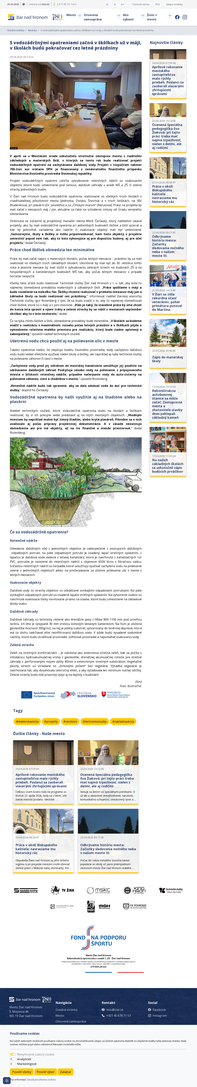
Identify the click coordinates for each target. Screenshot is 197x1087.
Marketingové (27, 1064)
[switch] (13, 1059)
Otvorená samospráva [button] (93, 17)
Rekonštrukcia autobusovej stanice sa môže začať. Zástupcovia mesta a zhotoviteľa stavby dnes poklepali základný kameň (167, 404)
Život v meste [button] (152, 17)
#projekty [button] (51, 722)
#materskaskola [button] (27, 722)
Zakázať (65, 1072)
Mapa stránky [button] (174, 4)
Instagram (160, 1016)
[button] (79, 15)
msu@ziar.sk (114, 1010)
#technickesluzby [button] (95, 722)
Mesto (60, 1016)
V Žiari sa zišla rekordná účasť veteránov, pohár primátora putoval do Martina (167, 302)
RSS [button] (157, 4)
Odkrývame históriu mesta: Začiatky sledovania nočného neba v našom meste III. (108, 849)
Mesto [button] (71, 15)
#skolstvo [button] (70, 722)
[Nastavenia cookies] (7, 1080)
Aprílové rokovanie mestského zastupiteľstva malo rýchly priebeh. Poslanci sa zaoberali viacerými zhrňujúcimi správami (41, 780)
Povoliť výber (46, 1072)
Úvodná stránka (15, 30)
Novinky (32, 30)
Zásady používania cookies (41, 1079)
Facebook (159, 1010)
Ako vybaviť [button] (128, 17)
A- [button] (107, 4)
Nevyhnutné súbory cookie (35, 1054)
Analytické (24, 1059)
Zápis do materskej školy (167, 359)
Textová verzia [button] (140, 4)
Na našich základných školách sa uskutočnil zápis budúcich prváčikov (167, 466)
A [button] (115, 4)
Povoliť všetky (21, 1072)
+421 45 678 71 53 (118, 1016)
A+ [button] (122, 4)
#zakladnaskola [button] (123, 722)
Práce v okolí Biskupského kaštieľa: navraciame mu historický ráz (36, 849)
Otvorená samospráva (71, 1021)
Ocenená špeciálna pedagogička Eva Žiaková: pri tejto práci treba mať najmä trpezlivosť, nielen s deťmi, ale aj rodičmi (107, 780)
